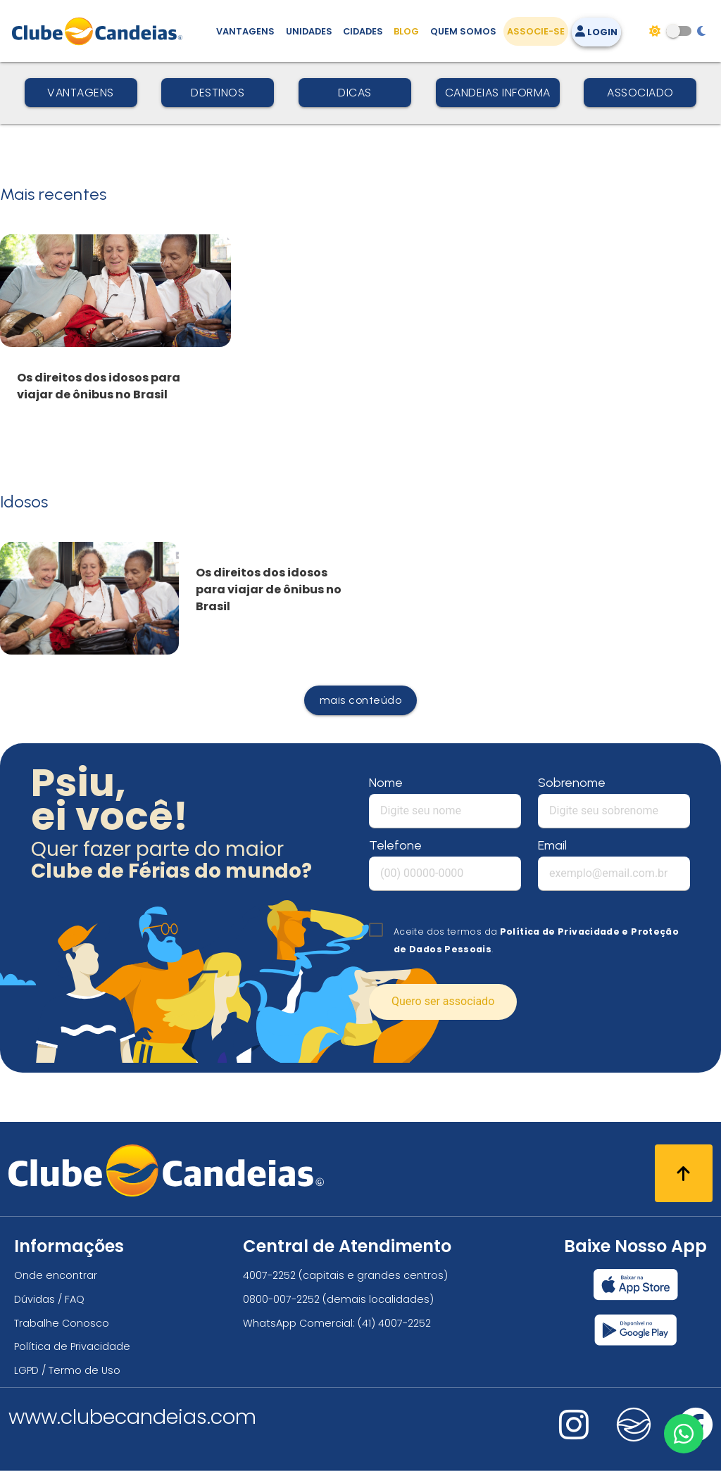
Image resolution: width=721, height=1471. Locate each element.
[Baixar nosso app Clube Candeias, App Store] (636, 1284)
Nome (386, 783)
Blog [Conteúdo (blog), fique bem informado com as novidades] (406, 31)
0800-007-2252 (281, 1299)
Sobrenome (572, 783)
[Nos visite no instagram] (574, 1434)
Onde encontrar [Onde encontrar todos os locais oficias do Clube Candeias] (55, 1275)
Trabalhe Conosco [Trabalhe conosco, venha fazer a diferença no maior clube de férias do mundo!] (61, 1323)
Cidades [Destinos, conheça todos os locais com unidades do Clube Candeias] (363, 31)
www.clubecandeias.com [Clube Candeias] (132, 1417)
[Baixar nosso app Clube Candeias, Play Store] (635, 1330)
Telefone (395, 845)
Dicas (355, 92)
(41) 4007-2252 (394, 1323)
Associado (640, 92)
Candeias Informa (498, 92)
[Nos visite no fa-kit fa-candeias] (633, 1438)
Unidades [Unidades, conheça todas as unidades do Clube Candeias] (309, 31)
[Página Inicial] (100, 31)
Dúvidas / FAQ (49, 1299)
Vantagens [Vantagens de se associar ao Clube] (245, 31)
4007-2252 (269, 1275)
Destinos (217, 92)
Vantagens (80, 92)
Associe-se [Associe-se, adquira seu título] (536, 31)
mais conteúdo (361, 700)
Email (552, 845)
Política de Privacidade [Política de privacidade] (72, 1346)
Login (596, 32)
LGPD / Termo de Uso (67, 1370)
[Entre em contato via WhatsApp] (683, 1433)
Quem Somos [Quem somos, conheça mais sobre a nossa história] (463, 31)
